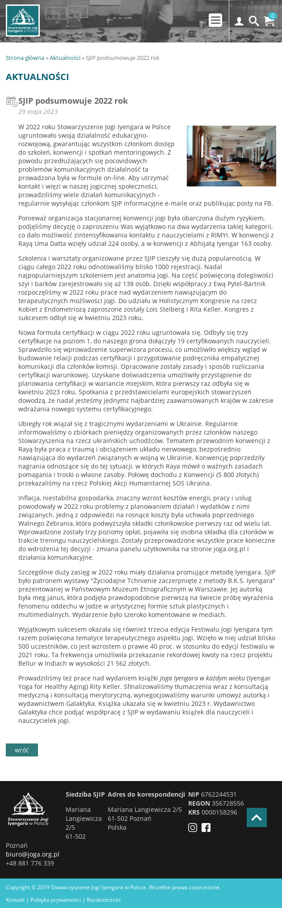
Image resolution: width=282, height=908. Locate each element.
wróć (22, 750)
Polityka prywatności (55, 900)
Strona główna (25, 58)
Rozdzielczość (104, 900)
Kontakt (15, 900)
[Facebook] (208, 829)
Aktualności (65, 58)
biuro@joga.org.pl (32, 854)
